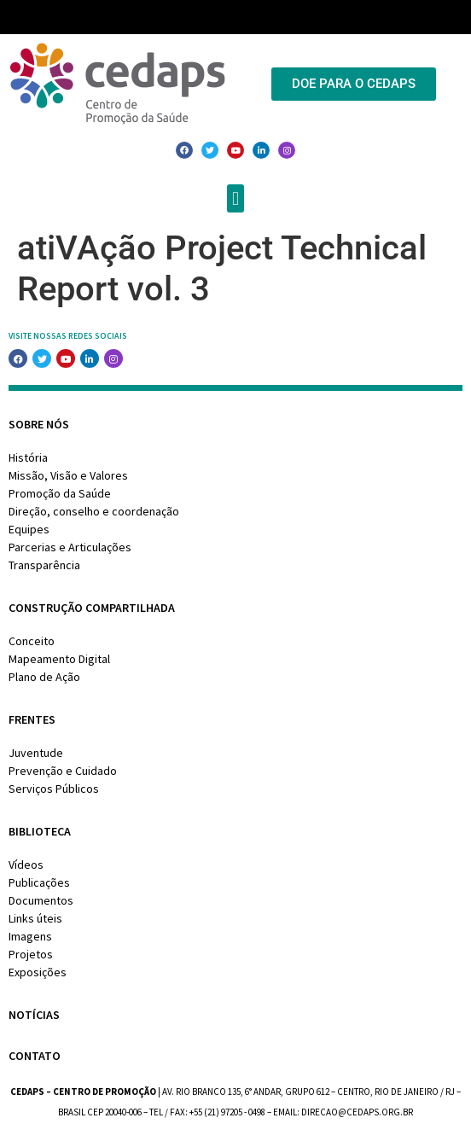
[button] (235, 198)
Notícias (34, 1014)
